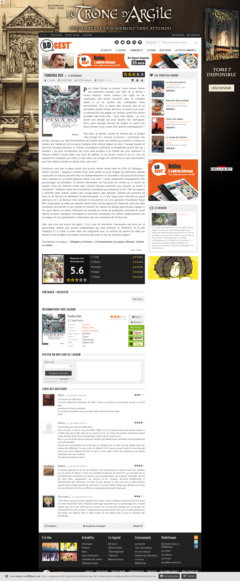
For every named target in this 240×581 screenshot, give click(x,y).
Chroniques (87, 543)
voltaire (61, 423)
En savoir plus (169, 576)
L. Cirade (138, 250)
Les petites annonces (185, 50)
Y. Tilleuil (95, 276)
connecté (64, 378)
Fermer (189, 576)
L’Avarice (129, 241)
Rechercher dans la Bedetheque (170, 545)
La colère (47, 245)
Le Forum (151, 50)
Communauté (136, 50)
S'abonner (113, 555)
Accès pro (87, 35)
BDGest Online (72, 35)
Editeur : (71, 336)
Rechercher (195, 42)
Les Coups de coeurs (166, 75)
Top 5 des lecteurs (143, 547)
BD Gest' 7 (113, 543)
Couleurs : (72, 330)
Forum (138, 299)
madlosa (62, 466)
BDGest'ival (140, 563)
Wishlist (136, 322)
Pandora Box (53, 75)
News (84, 551)
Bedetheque (56, 35)
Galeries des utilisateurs (146, 555)
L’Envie (140, 241)
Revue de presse (115, 559)
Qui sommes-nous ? (169, 571)
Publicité (152, 571)
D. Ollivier (95, 262)
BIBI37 (61, 395)
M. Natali (95, 271)
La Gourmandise (103, 241)
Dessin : (71, 327)
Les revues (166, 558)
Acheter (136, 327)
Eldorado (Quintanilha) (177, 100)
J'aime (136, 317)
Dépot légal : (74, 333)
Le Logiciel (121, 50)
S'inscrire (178, 35)
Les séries (165, 550)
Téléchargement (116, 551)
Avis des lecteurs (143, 551)
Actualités (106, 50)
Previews (86, 547)
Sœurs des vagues (174, 119)
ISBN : (70, 342)
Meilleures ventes (90, 563)
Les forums (140, 543)
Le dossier (160, 208)
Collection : (73, 339)
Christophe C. (64, 496)
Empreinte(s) (88, 339)
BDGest (43, 35)
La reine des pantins (176, 82)
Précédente (50, 526)
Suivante (137, 526)
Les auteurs (166, 554)
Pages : (71, 345)
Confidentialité (136, 571)
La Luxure (118, 241)
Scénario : (72, 324)
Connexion (193, 35)
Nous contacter (190, 571)
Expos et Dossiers (90, 555)
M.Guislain (96, 267)
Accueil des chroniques (94, 526)
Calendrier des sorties (92, 559)
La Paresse (86, 241)
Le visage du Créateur (176, 137)
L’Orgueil (74, 241)
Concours (139, 559)
